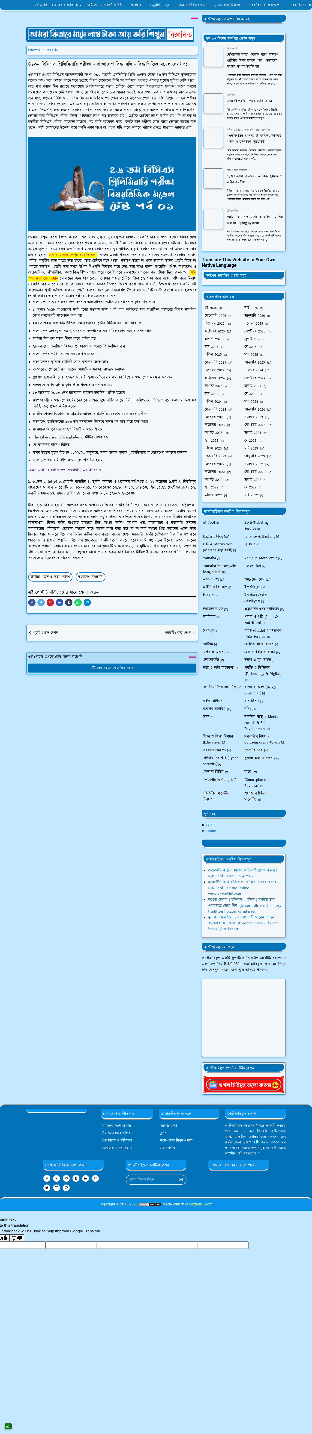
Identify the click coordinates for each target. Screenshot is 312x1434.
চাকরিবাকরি (167, 1148)
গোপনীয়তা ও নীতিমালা (117, 1140)
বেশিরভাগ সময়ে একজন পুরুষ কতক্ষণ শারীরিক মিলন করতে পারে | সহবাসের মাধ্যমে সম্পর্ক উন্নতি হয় (252, 60)
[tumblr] (76, 1178)
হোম (209, 825)
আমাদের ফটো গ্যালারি (116, 1125)
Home (211, 831)
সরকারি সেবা (168, 1125)
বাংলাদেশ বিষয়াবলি (90, 576)
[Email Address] (151, 1179)
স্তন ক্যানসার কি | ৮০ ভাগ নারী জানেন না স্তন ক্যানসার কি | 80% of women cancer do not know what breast (243, 923)
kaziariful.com (201, 1204)
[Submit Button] (181, 1179)
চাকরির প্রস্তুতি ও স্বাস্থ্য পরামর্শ (50, 576)
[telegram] (66, 1178)
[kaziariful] (244, 1084)
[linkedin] (86, 1178)
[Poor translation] (16, 1238)
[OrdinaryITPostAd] (110, 34)
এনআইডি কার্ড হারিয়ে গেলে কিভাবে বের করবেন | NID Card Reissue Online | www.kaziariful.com (244, 888)
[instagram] (56, 1188)
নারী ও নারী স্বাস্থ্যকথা (237, 170)
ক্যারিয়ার (231, 95)
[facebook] (47, 1178)
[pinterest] (95, 1178)
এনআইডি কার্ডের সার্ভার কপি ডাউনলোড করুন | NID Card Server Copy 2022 (242, 873)
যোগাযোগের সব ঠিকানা (117, 1148)
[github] (66, 1188)
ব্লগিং (163, 1133)
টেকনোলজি (232, 211)
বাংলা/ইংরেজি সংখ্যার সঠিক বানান (249, 101)
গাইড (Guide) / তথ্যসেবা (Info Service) (248, 130)
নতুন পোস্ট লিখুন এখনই (176, 1140)
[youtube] (56, 1178)
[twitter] (47, 1188)
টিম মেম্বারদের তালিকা (116, 1133)
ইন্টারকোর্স (232, 49)
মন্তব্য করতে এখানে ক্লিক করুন (112, 668)
